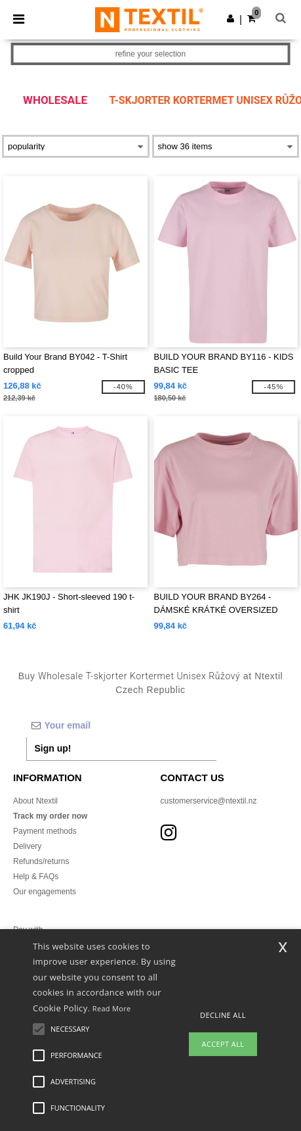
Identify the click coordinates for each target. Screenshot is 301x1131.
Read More (111, 1008)
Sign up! (53, 748)
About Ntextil (35, 801)
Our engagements (44, 891)
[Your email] (121, 725)
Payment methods (45, 831)
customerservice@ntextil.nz (209, 801)
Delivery (27, 846)
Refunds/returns (41, 861)
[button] (230, 18)
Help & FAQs (35, 876)
